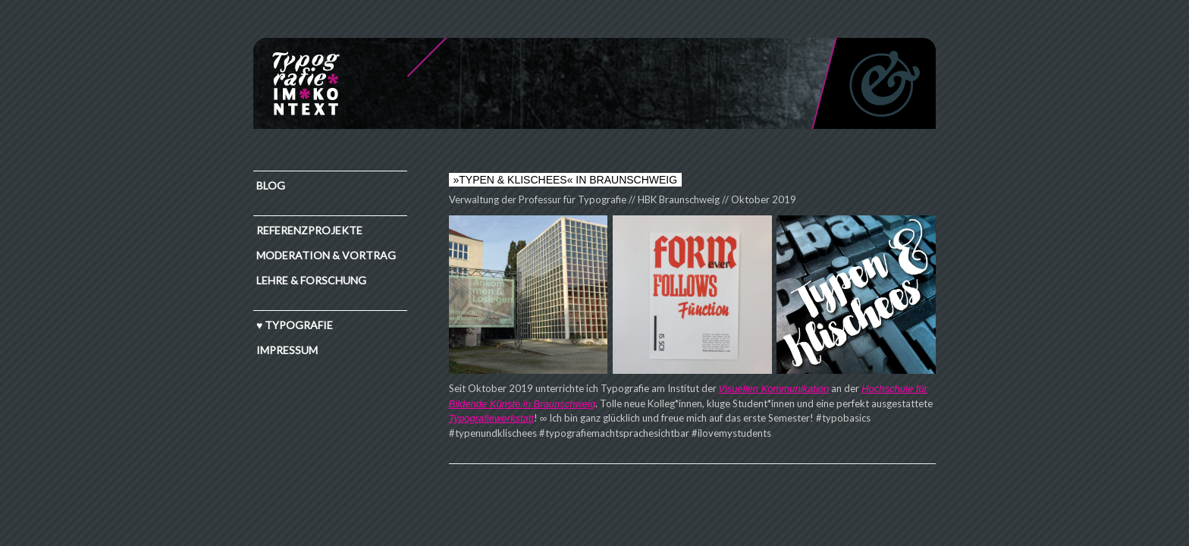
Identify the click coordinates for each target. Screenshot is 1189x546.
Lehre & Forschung (311, 280)
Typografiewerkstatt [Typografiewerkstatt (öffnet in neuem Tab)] (491, 418)
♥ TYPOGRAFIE (294, 324)
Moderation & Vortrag (326, 255)
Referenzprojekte (309, 230)
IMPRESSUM (287, 350)
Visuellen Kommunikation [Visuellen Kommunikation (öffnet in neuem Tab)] (774, 388)
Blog (270, 185)
